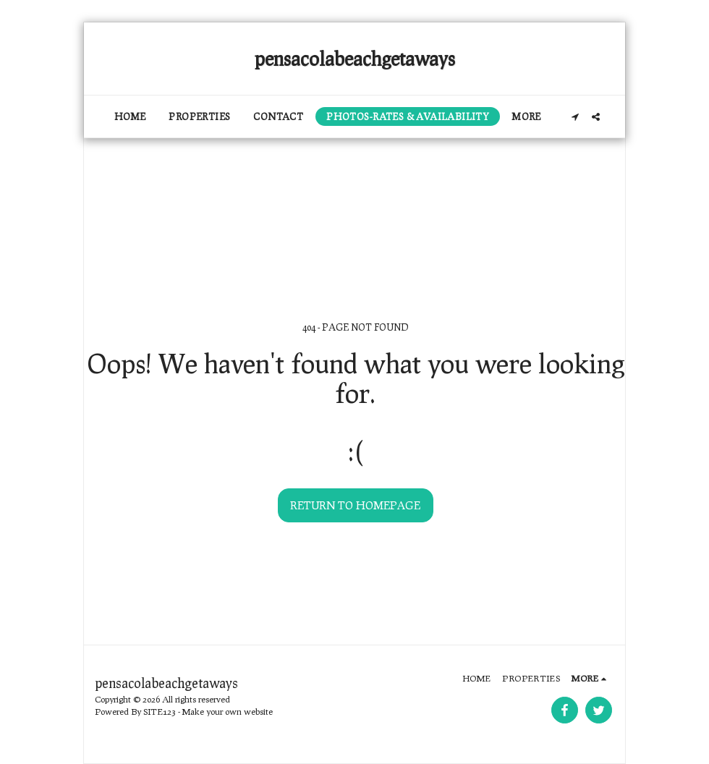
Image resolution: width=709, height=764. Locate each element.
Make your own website (227, 711)
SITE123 (159, 711)
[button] (575, 117)
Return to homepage (355, 505)
